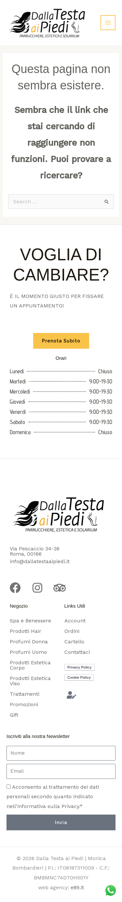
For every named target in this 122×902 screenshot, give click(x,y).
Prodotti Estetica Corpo (30, 665)
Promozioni (24, 704)
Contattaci (77, 652)
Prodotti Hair (25, 631)
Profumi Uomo (28, 652)
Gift (14, 715)
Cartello (74, 641)
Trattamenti (24, 694)
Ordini (71, 631)
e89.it (77, 887)
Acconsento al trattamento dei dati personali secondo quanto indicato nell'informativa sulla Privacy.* (53, 796)
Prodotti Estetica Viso (30, 681)
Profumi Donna (29, 641)
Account (75, 620)
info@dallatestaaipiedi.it (40, 561)
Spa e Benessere (30, 620)
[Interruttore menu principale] (108, 22)
